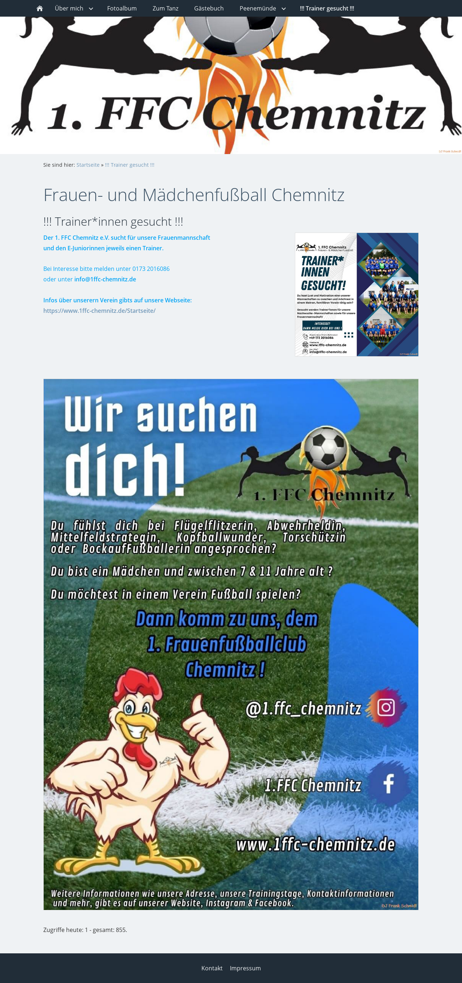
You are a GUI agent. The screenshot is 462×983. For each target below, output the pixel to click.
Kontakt (212, 968)
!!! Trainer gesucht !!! (129, 164)
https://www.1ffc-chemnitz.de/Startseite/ (99, 311)
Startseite (88, 164)
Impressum (245, 968)
